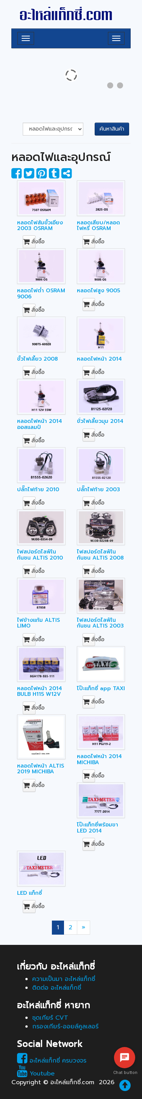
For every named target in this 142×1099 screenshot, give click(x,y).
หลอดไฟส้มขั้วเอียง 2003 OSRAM (40, 225)
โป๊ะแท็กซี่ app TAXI (101, 688)
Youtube (36, 1073)
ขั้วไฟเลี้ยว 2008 (37, 359)
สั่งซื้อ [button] (29, 242)
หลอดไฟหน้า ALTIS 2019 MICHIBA (40, 769)
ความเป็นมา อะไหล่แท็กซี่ (63, 979)
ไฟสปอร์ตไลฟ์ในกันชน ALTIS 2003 (100, 623)
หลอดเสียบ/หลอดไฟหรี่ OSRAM (98, 225)
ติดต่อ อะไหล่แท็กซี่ (56, 987)
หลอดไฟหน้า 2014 (99, 359)
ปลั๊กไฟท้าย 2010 (38, 490)
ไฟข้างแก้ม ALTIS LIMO (38, 623)
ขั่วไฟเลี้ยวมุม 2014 (100, 421)
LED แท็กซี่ (29, 893)
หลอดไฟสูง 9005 (98, 291)
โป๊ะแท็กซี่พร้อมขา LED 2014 (97, 827)
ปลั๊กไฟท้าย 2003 (98, 490)
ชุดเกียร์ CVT (50, 1017)
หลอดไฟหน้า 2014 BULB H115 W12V (39, 691)
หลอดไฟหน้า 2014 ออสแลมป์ (39, 424)
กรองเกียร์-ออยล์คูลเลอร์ (65, 1026)
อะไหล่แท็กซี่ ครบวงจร (51, 1060)
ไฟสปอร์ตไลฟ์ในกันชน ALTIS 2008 (100, 554)
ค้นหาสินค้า (112, 129)
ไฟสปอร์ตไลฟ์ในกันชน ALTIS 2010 (40, 554)
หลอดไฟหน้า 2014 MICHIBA (99, 759)
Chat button (124, 1072)
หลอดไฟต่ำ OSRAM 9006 (41, 293)
